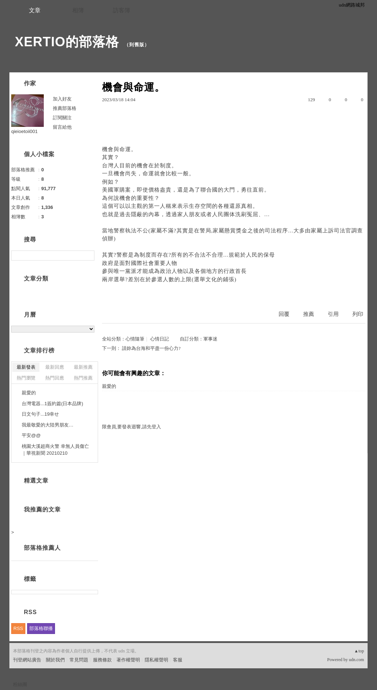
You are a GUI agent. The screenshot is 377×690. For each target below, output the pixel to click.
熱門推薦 (83, 378)
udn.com (356, 659)
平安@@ (31, 435)
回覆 (284, 314)
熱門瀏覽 (26, 378)
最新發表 (26, 367)
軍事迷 (210, 339)
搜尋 (88, 255)
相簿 (78, 10)
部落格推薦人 (42, 548)
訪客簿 (121, 10)
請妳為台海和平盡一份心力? (151, 348)
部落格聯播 (41, 628)
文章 (35, 10)
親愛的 (109, 386)
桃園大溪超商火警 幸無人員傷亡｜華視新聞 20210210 (55, 449)
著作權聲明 (128, 660)
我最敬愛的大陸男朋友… (47, 425)
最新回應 (54, 367)
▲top (359, 650)
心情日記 (159, 339)
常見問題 (78, 660)
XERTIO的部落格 (67, 41)
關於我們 (55, 660)
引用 (333, 314)
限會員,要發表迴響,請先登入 (131, 426)
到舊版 (136, 44)
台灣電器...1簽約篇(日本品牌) (52, 403)
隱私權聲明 (156, 660)
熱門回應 (54, 378)
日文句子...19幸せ (40, 414)
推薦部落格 (64, 108)
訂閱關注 (62, 117)
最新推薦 (83, 367)
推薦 (308, 314)
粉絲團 (20, 684)
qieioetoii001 (24, 131)
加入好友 (62, 99)
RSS (18, 628)
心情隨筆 (135, 339)
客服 (177, 660)
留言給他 (62, 127)
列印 (357, 314)
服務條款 (102, 660)
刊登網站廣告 (27, 660)
